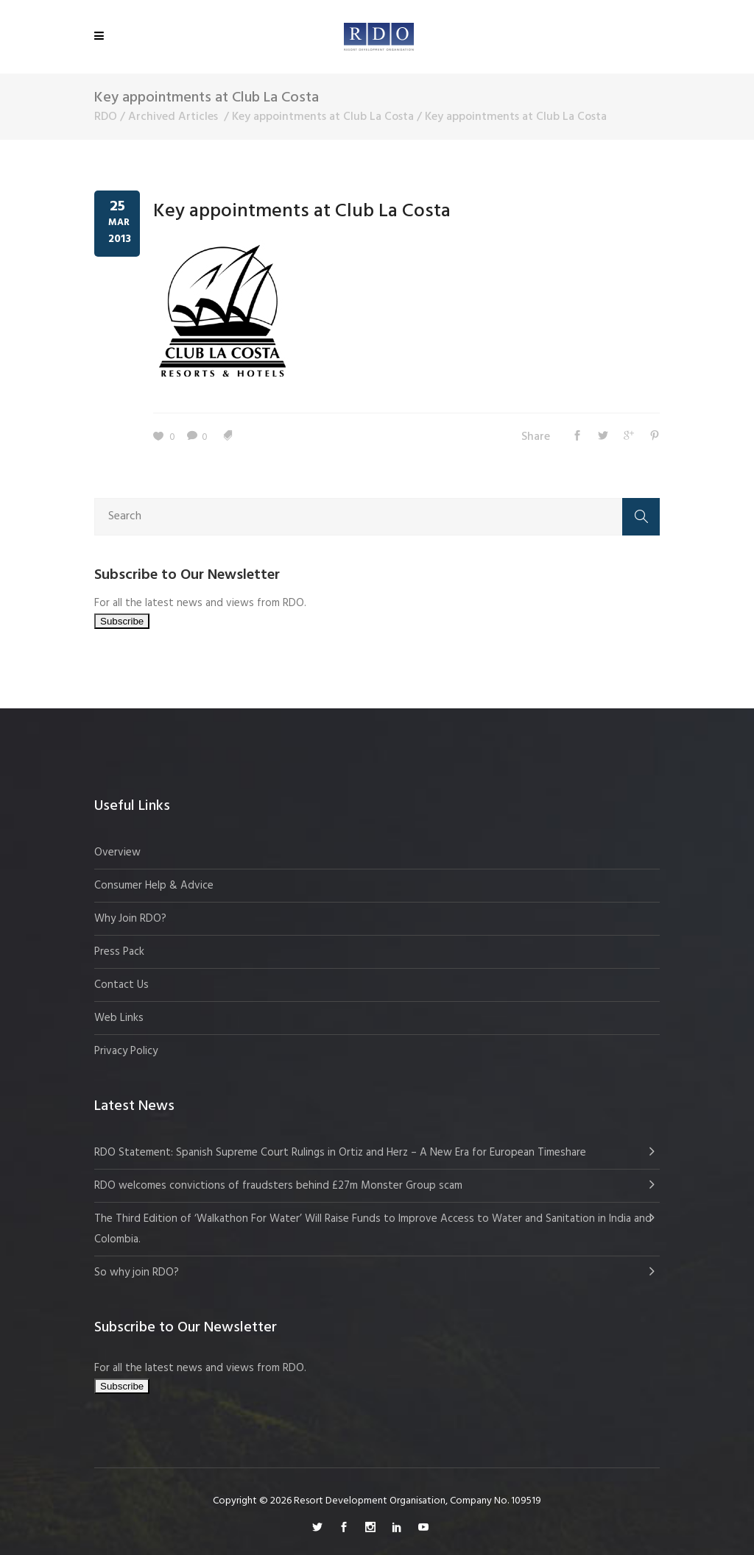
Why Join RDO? (130, 919)
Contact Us (121, 985)
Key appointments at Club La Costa (323, 117)
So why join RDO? (136, 1272)
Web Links (119, 1018)
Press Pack (119, 952)
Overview (117, 852)
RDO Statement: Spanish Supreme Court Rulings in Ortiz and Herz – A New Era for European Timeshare (340, 1152)
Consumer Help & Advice (154, 885)
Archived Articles (173, 117)
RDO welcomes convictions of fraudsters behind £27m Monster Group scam (278, 1186)
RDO (105, 117)
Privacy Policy (126, 1051)
